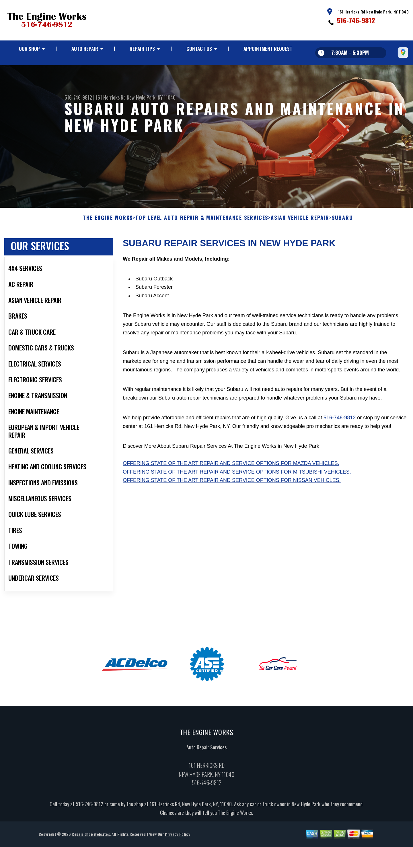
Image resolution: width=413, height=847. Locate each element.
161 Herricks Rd (111, 97)
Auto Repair (84, 48)
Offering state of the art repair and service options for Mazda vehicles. (231, 466)
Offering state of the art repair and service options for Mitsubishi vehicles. (237, 474)
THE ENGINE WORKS (108, 221)
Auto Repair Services (206, 750)
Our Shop (29, 48)
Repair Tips (142, 48)
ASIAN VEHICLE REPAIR (300, 221)
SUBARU (342, 221)
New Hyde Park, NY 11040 (151, 97)
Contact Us (199, 48)
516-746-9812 (356, 20)
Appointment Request (267, 48)
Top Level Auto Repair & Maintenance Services (201, 221)
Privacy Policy (177, 837)
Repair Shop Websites (91, 837)
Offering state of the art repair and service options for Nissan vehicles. (232, 483)
